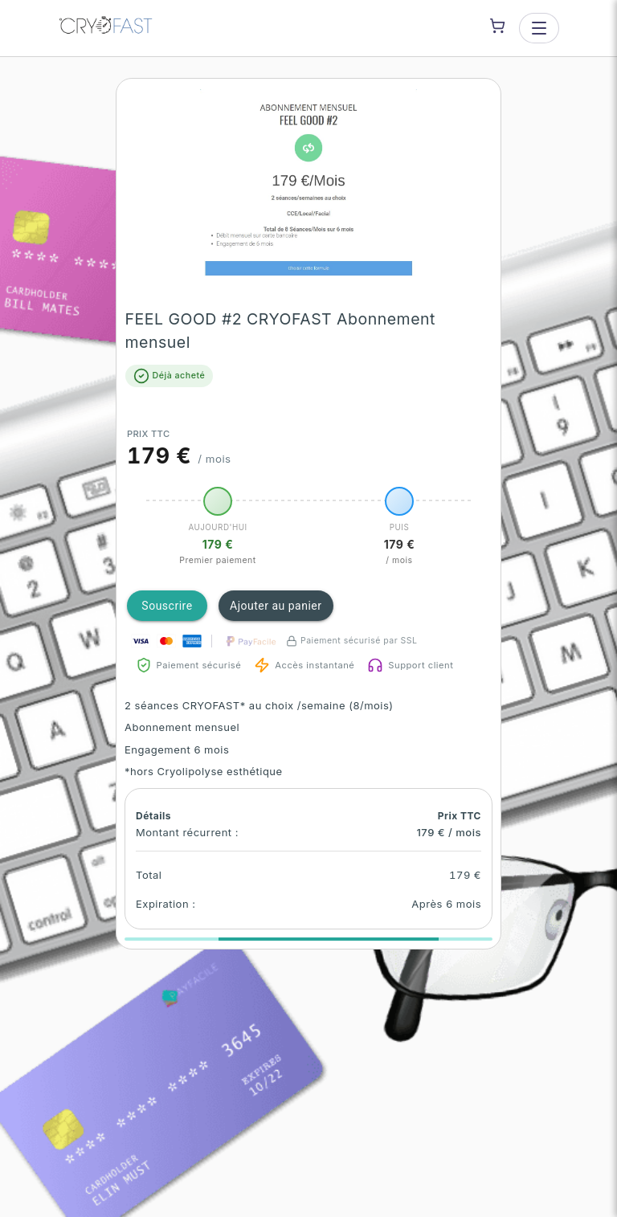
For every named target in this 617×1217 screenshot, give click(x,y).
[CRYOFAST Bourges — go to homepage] (106, 28)
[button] (308, 185)
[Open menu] (539, 28)
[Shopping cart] (497, 26)
